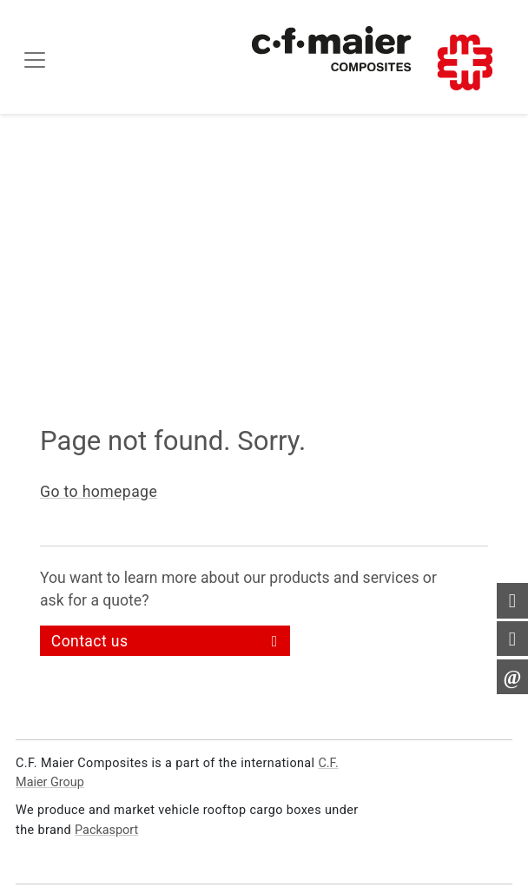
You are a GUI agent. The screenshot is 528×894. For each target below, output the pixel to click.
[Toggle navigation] (34, 60)
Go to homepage (98, 491)
